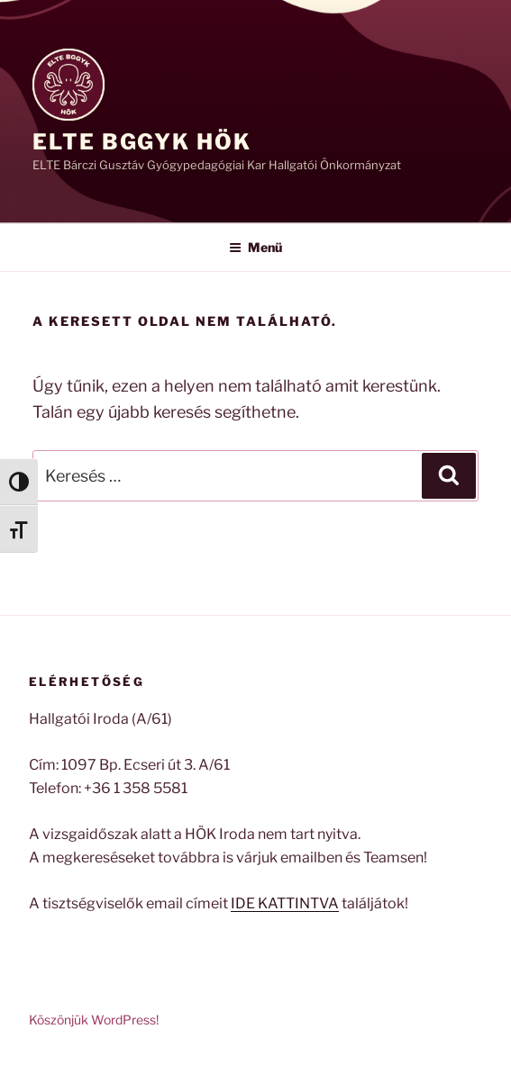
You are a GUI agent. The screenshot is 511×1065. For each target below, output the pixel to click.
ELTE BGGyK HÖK (141, 142)
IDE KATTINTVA (285, 903)
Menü (255, 247)
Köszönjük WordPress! (94, 1019)
